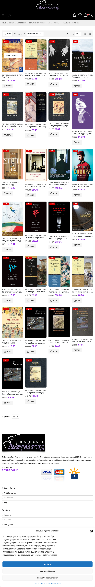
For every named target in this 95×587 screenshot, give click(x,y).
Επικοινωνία (8, 498)
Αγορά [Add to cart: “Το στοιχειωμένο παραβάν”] (78, 301)
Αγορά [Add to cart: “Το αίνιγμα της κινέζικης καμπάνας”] (8, 300)
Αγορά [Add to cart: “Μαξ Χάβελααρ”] (8, 351)
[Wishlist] (80, 15)
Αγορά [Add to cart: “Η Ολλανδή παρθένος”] (55, 247)
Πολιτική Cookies (39, 583)
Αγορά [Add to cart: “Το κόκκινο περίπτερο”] (32, 246)
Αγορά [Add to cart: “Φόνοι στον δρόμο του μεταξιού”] (32, 84)
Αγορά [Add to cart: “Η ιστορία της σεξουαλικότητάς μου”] (78, 142)
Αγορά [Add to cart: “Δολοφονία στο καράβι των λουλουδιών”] (32, 401)
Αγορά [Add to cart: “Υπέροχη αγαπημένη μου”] (8, 249)
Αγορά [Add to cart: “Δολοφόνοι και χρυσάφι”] (8, 403)
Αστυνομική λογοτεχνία (33, 73)
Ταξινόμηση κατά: (19, 34)
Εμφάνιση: (70, 34)
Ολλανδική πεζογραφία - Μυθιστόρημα (15, 182)
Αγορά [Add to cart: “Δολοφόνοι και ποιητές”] (32, 135)
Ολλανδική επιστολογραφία (18, 75)
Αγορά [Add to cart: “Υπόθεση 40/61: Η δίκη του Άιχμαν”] (55, 84)
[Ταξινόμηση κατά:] (35, 34)
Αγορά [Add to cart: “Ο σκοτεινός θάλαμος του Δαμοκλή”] (55, 193)
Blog (5, 503)
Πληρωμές (8, 520)
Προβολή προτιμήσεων (47, 578)
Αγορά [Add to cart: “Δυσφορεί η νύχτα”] (78, 86)
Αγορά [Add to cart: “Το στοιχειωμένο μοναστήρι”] (8, 135)
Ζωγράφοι (5, 75)
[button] (91, 531)
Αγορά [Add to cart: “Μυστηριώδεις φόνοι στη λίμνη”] (55, 301)
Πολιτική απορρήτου (54, 583)
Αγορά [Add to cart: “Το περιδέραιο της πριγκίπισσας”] (55, 134)
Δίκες (50, 73)
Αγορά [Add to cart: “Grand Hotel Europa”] (78, 195)
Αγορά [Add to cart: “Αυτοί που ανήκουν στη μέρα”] (32, 195)
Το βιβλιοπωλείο (10, 493)
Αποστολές (8, 515)
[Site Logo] (47, 5)
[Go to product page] (12, 55)
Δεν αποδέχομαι (47, 571)
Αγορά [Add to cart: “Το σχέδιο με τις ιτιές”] (32, 352)
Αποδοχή (47, 564)
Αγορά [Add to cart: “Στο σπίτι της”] (8, 193)
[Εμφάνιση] (78, 34)
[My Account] (74, 15)
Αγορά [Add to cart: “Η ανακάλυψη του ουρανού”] (78, 245)
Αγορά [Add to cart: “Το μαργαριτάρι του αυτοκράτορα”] (78, 350)
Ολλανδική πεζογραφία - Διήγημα (36, 184)
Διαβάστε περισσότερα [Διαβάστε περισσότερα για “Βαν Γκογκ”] (9, 86)
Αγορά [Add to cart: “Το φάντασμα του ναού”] (55, 351)
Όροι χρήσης (8, 525)
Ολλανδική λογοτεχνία (60, 73)
